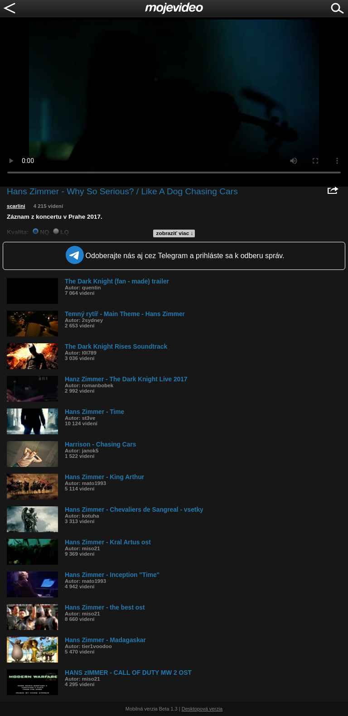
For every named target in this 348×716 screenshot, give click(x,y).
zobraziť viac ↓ (174, 233)
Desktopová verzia (202, 708)
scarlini (16, 206)
